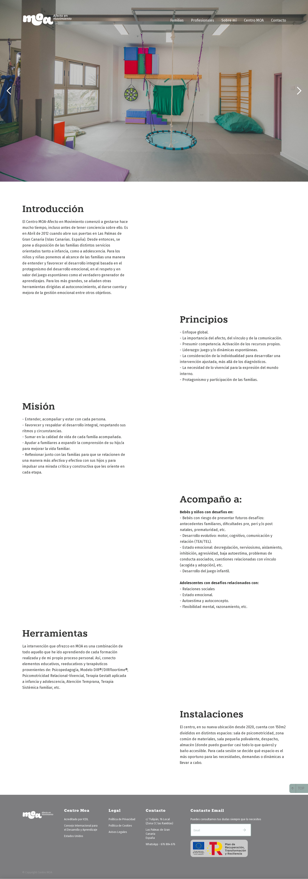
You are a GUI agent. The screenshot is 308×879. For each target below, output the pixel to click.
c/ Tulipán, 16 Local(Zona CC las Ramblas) (159, 821)
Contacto (278, 20)
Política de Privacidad (122, 819)
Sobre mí (229, 20)
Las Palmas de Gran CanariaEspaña (158, 833)
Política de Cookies (120, 825)
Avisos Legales (118, 832)
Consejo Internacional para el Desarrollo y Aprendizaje (81, 827)
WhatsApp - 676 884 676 (160, 844)
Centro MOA (254, 20)
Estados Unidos (73, 836)
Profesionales (202, 20)
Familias (177, 20)
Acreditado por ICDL (76, 819)
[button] (9, 91)
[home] (47, 19)
